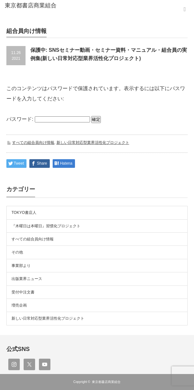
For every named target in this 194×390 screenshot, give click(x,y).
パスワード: (48, 119)
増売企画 (19, 305)
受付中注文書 (22, 292)
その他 (17, 252)
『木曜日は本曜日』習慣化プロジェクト (45, 226)
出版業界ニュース (26, 279)
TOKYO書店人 (23, 212)
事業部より (21, 265)
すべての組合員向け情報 (33, 142)
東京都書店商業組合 (106, 382)
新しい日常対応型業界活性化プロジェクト (92, 142)
